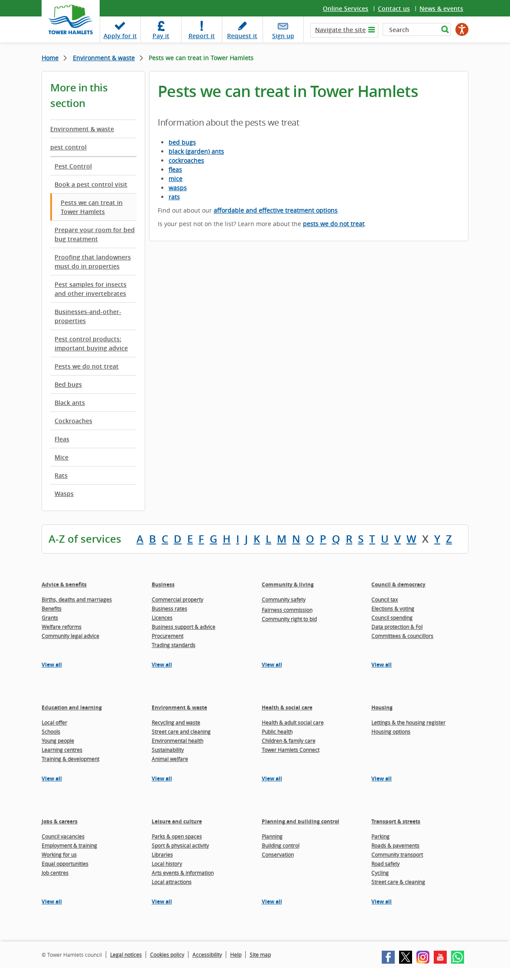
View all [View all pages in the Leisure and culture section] (162, 901)
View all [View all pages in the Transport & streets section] (381, 901)
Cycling (380, 872)
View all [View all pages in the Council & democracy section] (381, 664)
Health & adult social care (293, 722)
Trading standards (173, 644)
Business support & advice (183, 626)
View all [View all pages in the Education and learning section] (52, 778)
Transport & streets (395, 821)
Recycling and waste (176, 722)
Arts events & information (183, 872)
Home (50, 58)
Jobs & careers (60, 821)
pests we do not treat (333, 224)
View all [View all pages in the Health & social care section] (272, 778)
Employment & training (69, 845)
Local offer (54, 722)
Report (201, 36)
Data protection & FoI (396, 626)
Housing (382, 707)
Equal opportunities (65, 863)
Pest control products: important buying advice (91, 343)
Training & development (70, 758)
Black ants (70, 402)
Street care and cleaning (181, 731)
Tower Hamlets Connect (290, 749)
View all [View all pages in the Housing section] (381, 778)
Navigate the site (340, 30)
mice (175, 179)
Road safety (385, 863)
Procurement (167, 635)
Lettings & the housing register (408, 722)
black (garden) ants (196, 151)
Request (242, 36)
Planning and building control (300, 821)
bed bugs (182, 142)
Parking (380, 836)
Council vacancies (63, 836)
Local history (167, 863)
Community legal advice (70, 635)
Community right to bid (289, 618)
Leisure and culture (177, 821)
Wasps (64, 493)
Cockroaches (73, 421)
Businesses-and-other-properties (88, 316)
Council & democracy (398, 584)
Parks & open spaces (177, 836)
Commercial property (177, 599)
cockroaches (186, 160)
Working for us (59, 854)
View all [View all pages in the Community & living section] (272, 664)
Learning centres (62, 749)
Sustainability (168, 749)
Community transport (397, 854)
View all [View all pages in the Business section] (162, 664)
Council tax (384, 599)
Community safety (283, 599)
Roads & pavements (395, 845)
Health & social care (287, 707)
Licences (162, 617)
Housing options (390, 731)
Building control (280, 845)
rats (174, 197)
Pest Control (73, 166)
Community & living (288, 584)
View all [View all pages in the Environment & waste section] (162, 778)
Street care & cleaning (398, 881)
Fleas (62, 439)
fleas (175, 169)
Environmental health (177, 740)
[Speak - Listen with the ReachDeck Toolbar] (461, 29)
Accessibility (207, 954)
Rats (61, 475)
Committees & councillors (402, 635)
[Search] (411, 29)
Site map (260, 954)
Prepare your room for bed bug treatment (95, 234)
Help (235, 954)
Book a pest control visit (91, 184)
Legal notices (126, 954)
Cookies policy (167, 954)
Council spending (392, 617)
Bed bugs (68, 384)
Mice (61, 457)
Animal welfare (170, 758)
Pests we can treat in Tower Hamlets (92, 207)
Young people (58, 740)
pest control (68, 147)
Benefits (52, 608)
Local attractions (172, 881)
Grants (50, 617)
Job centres (55, 872)
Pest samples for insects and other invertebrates (91, 289)
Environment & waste (104, 58)
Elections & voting (392, 608)
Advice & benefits (64, 584)
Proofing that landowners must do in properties (93, 261)
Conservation (278, 854)
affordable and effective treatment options (276, 210)
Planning (272, 836)
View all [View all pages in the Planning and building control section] (272, 901)
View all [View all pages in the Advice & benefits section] (52, 664)
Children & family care (288, 740)
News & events (441, 8)
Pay (161, 36)
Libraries (162, 854)
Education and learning (72, 707)
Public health (277, 731)
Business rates (169, 608)
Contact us (394, 8)
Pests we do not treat (87, 366)
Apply (120, 36)
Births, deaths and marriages (77, 599)
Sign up (283, 36)
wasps (178, 188)
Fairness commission (287, 609)
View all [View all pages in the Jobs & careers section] (52, 901)
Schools (51, 731)
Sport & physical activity (180, 845)
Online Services (345, 8)
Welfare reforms (61, 626)
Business (163, 584)
